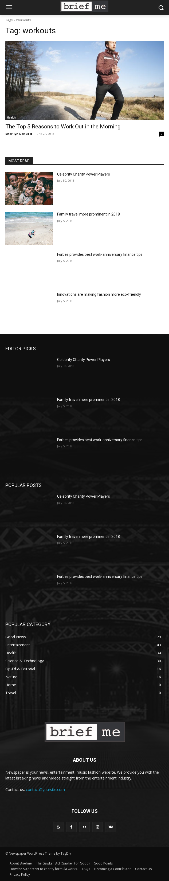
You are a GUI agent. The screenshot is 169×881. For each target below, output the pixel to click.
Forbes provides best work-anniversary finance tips (100, 254)
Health (11, 117)
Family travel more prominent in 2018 (88, 214)
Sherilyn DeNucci (18, 134)
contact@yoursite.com (45, 789)
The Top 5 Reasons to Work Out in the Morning (62, 126)
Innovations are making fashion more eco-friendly (99, 294)
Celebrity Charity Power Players (83, 174)
